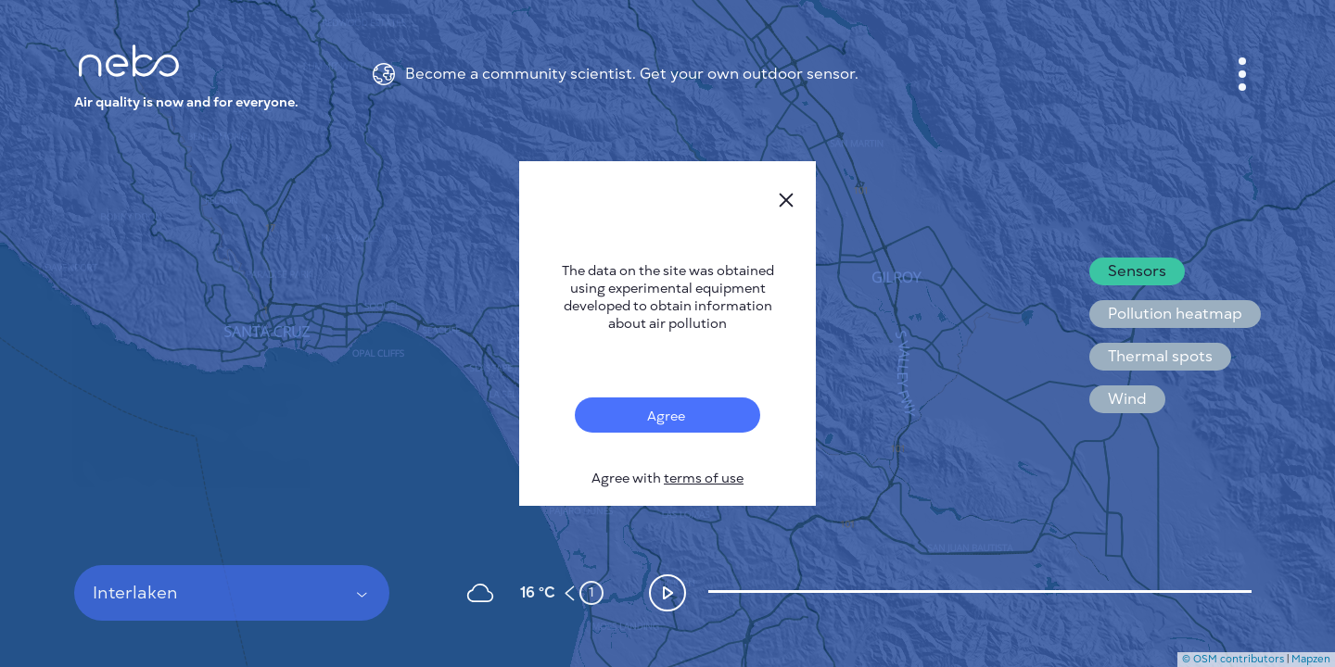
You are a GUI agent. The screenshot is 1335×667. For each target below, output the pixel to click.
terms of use (704, 478)
